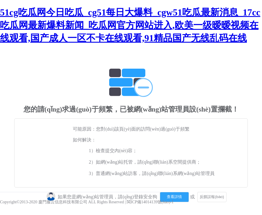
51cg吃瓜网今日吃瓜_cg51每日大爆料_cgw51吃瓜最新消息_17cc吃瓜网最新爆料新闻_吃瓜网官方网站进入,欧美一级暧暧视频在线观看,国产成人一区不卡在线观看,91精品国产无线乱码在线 (130, 25)
